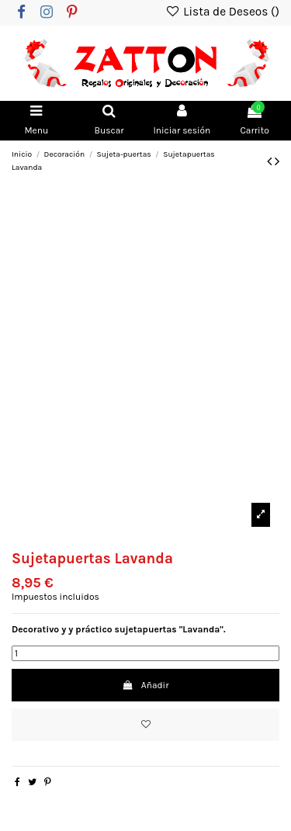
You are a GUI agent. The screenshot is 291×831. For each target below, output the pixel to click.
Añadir (145, 685)
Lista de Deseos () (222, 12)
